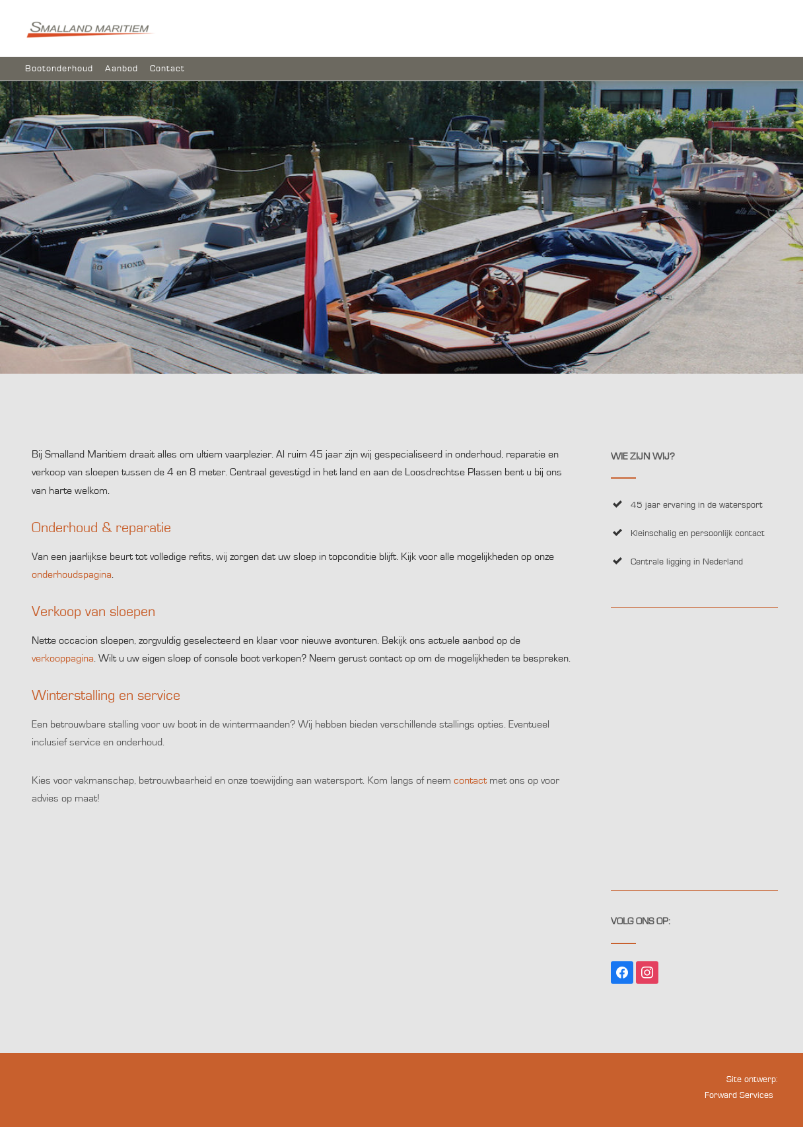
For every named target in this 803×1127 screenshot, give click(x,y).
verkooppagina (63, 658)
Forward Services (739, 1095)
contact (470, 780)
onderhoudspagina (72, 574)
